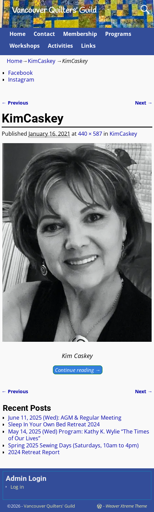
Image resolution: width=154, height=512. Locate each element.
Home (17, 34)
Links (88, 45)
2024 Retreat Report (34, 452)
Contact (44, 34)
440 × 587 (90, 133)
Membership (80, 34)
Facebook (20, 72)
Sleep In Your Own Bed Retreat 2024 (54, 424)
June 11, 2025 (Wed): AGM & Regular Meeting (64, 417)
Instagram (21, 79)
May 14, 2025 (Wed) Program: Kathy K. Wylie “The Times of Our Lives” (78, 435)
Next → (143, 102)
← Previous (15, 102)
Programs (118, 34)
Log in (17, 487)
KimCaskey (41, 61)
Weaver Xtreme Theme (126, 506)
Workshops (24, 45)
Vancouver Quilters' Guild (54, 10)
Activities (60, 45)
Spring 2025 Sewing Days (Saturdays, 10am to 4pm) (73, 445)
